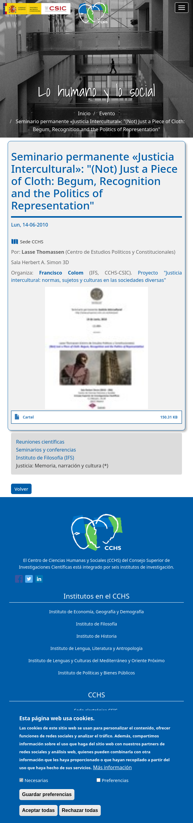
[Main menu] (181, 7)
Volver (21, 489)
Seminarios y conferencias (46, 449)
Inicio (84, 113)
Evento (107, 113)
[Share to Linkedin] (39, 580)
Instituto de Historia (96, 636)
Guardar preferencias (47, 798)
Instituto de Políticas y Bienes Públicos (96, 673)
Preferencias (115, 784)
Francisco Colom (61, 272)
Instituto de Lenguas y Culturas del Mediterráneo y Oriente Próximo (96, 660)
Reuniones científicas (40, 441)
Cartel (28, 417)
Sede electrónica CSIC (95, 710)
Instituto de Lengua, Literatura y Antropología (97, 648)
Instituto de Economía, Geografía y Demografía (96, 611)
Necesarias (36, 784)
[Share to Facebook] (19, 580)
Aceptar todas (38, 814)
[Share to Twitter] (29, 580)
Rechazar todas (80, 814)
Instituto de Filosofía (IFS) (45, 457)
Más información (112, 771)
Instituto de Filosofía (96, 624)
